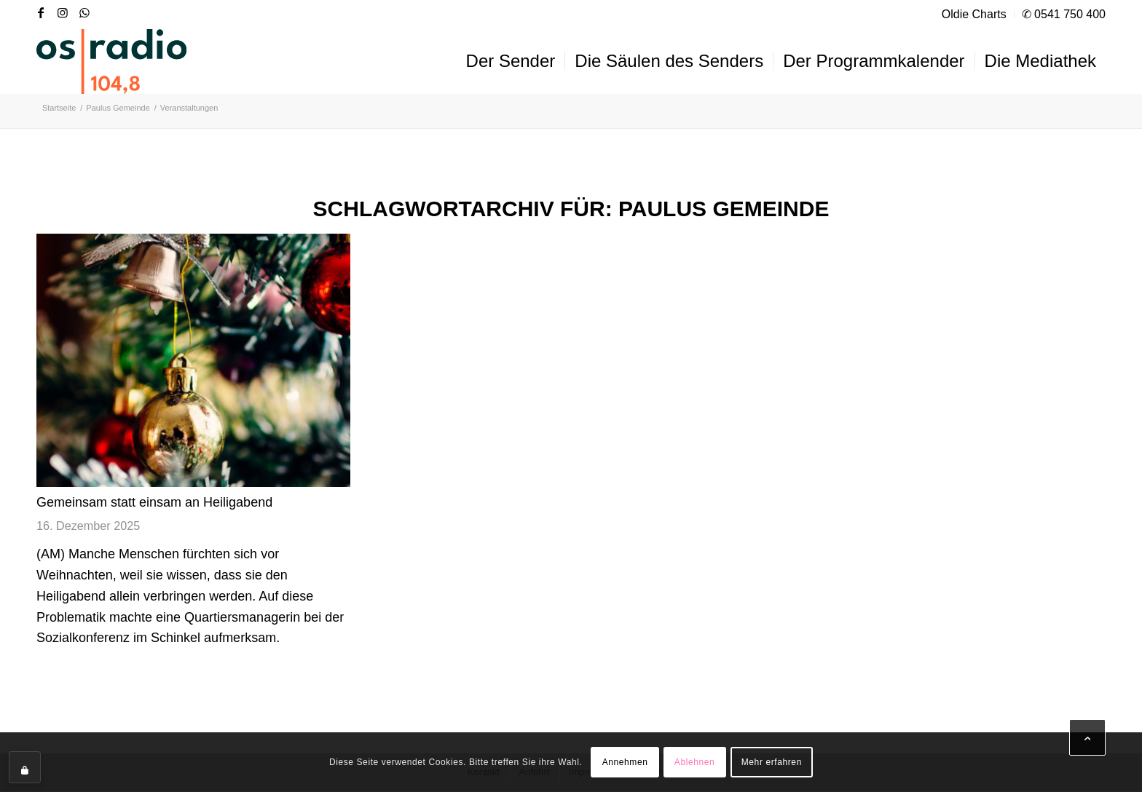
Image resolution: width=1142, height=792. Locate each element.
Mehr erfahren (771, 762)
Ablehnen (694, 762)
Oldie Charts (974, 14)
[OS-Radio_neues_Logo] (111, 61)
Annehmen (625, 762)
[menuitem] (974, 14)
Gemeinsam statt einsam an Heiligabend (154, 502)
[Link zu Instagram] (63, 12)
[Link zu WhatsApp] (84, 12)
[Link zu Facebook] (41, 12)
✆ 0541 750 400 (1064, 14)
